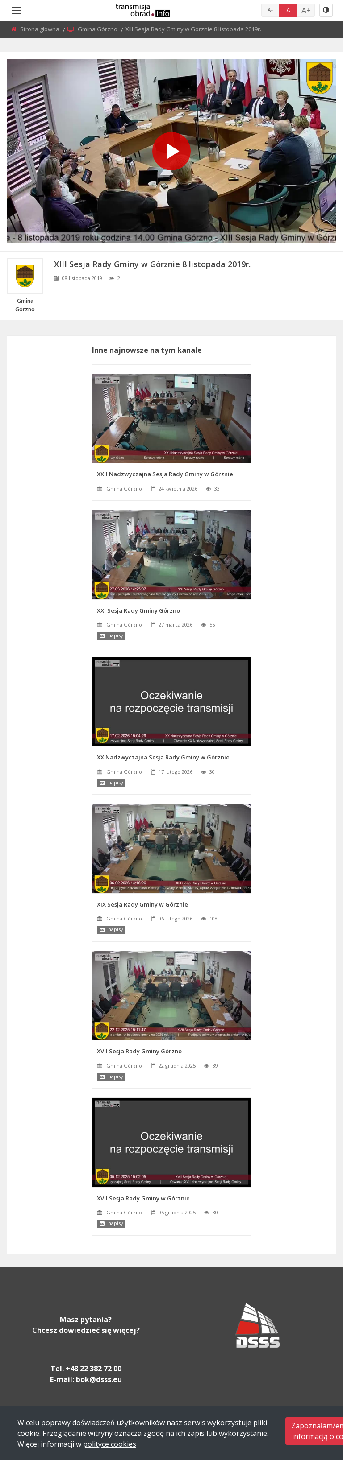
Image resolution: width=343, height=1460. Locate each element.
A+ (306, 10)
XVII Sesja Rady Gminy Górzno (139, 1051)
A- (270, 10)
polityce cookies (109, 1444)
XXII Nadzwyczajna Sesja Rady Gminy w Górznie (165, 474)
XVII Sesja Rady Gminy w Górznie (143, 1198)
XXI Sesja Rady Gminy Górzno (138, 610)
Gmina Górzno (98, 29)
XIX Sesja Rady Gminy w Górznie (142, 904)
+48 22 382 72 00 (93, 1368)
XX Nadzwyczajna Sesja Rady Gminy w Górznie (163, 757)
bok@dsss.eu (99, 1379)
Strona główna (40, 29)
